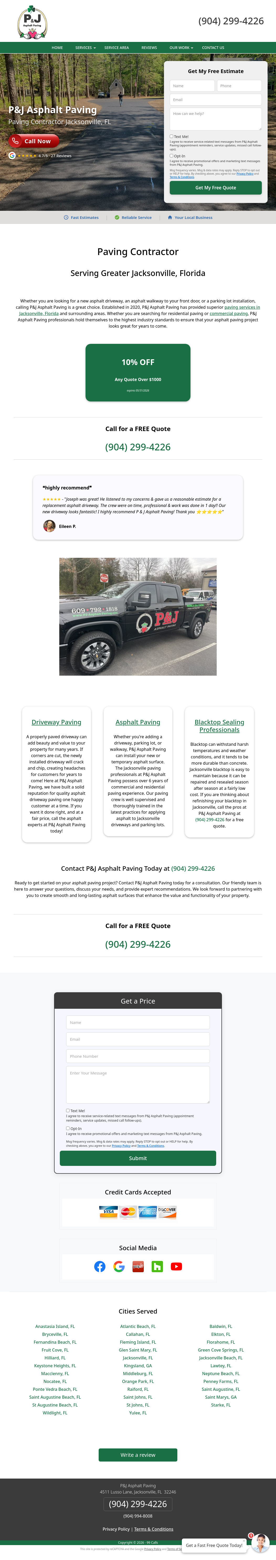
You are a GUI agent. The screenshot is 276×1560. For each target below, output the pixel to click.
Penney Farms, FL (220, 1381)
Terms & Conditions (182, 177)
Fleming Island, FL (138, 1342)
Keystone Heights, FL (55, 1366)
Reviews (149, 47)
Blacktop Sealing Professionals (220, 726)
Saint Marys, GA (221, 1397)
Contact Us (213, 47)
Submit (138, 1158)
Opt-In (179, 155)
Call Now (29, 141)
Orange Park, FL (138, 1381)
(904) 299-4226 (231, 20)
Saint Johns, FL (138, 1397)
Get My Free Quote (215, 188)
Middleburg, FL (138, 1373)
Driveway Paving (57, 722)
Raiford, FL (137, 1389)
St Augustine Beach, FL (55, 1405)
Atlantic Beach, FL (138, 1326)
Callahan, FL (138, 1334)
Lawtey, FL (220, 1366)
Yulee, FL (138, 1413)
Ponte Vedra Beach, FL (55, 1389)
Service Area (116, 47)
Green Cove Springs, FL (221, 1350)
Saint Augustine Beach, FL (55, 1397)
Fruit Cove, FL (55, 1350)
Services (86, 49)
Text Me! (181, 136)
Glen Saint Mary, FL (138, 1350)
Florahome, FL (221, 1342)
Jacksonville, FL (138, 1358)
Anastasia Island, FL (55, 1326)
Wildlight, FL (55, 1413)
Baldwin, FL (221, 1326)
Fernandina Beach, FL (55, 1342)
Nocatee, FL (55, 1381)
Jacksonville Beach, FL (220, 1358)
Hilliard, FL (55, 1358)
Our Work (181, 49)
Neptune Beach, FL (221, 1373)
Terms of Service (177, 1549)
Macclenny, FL (55, 1373)
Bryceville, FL (55, 1334)
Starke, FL (221, 1405)
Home (57, 47)
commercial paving (229, 313)
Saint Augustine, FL (221, 1389)
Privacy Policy (244, 173)
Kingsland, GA (138, 1366)
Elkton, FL (221, 1334)
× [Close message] (244, 1540)
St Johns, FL (138, 1405)
